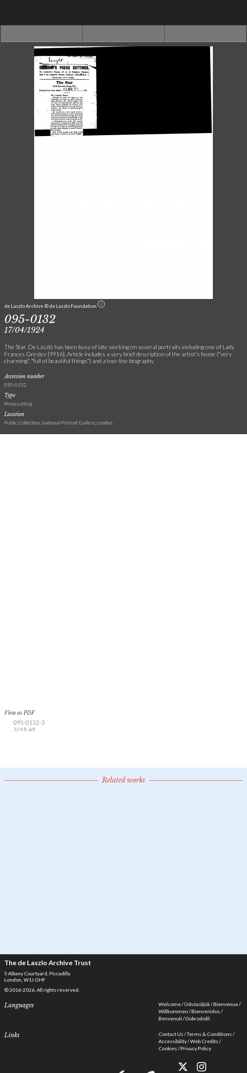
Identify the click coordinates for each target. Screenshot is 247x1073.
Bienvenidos (205, 1011)
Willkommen (173, 1011)
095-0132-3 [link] (29, 726)
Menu (234, 12)
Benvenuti (170, 1018)
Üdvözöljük (197, 1004)
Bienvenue (225, 1004)
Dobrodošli (197, 1018)
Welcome (169, 1004)
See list (123, 33)
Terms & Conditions (209, 1034)
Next (205, 33)
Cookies (167, 1048)
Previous (41, 33)
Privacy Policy (195, 1048)
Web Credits (204, 1041)
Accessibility (172, 1041)
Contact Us (170, 1034)
